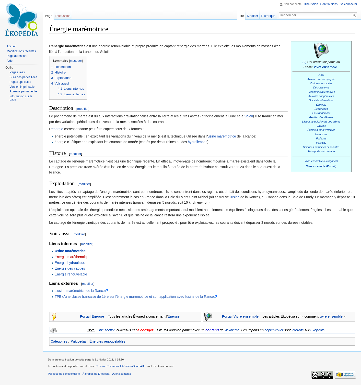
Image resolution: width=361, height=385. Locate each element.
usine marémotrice (222, 136)
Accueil (11, 46)
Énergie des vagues (70, 268)
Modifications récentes (21, 51)
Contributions (329, 4)
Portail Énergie (92, 316)
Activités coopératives (321, 96)
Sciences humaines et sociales (321, 147)
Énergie (321, 125)
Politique (321, 138)
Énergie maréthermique (72, 257)
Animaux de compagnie (321, 79)
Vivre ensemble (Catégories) (321, 161)
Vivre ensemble (325, 67)
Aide (9, 60)
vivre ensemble (331, 316)
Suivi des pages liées (23, 77)
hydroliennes (197, 142)
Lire (241, 16)
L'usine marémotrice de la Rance (80, 291)
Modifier (252, 16)
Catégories (59, 341)
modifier (83, 109)
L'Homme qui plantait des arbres (321, 121)
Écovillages (321, 108)
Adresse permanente (23, 91)
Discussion (311, 4)
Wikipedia (231, 330)
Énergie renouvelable (71, 274)
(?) (304, 62)
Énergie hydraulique (70, 263)
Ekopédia (317, 330)
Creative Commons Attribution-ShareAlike (121, 366)
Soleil (248, 116)
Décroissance (321, 87)
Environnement (321, 113)
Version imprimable (22, 86)
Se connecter (348, 4)
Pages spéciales (20, 82)
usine (235, 197)
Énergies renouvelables (321, 129)
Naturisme (321, 134)
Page (48, 16)
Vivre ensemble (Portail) (321, 166)
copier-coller (274, 330)
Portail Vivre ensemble (240, 316)
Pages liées (17, 72)
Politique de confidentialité (64, 373)
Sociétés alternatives (321, 100)
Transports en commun (321, 151)
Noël (321, 74)
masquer (76, 60)
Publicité (321, 142)
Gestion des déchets (321, 117)
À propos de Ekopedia (95, 373)
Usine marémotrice (70, 251)
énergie (57, 129)
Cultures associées (321, 83)
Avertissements (121, 373)
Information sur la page (21, 98)
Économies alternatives (321, 91)
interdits (298, 330)
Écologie (321, 104)
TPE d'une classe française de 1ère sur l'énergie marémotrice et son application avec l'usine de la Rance (134, 296)
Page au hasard (17, 56)
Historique (268, 16)
